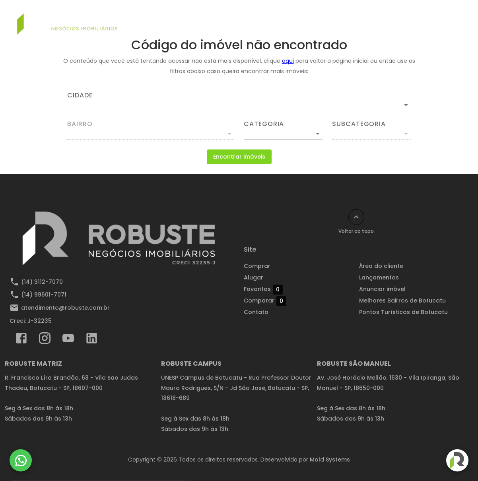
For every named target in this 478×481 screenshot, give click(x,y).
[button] (283, 133)
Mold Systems (330, 460)
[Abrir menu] (451, 18)
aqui (288, 61)
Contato (418, 19)
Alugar (262, 19)
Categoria (264, 124)
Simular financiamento (161, 19)
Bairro (80, 124)
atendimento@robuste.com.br (65, 308)
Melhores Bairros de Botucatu (402, 301)
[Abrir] (406, 105)
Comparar (265, 301)
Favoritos (263, 289)
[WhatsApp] (21, 460)
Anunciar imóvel (367, 19)
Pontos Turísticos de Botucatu (403, 312)
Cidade (80, 95)
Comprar (223, 19)
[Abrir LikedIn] (92, 340)
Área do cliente (381, 266)
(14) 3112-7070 (42, 282)
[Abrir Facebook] (21, 340)
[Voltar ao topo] (356, 217)
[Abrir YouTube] (68, 340)
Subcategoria (359, 124)
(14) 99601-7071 (43, 295)
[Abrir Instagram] (45, 340)
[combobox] (239, 101)
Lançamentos (308, 19)
